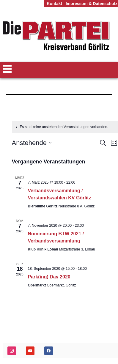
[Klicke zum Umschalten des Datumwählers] (32, 143)
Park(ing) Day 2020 (49, 276)
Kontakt (54, 3)
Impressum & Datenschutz (91, 3)
